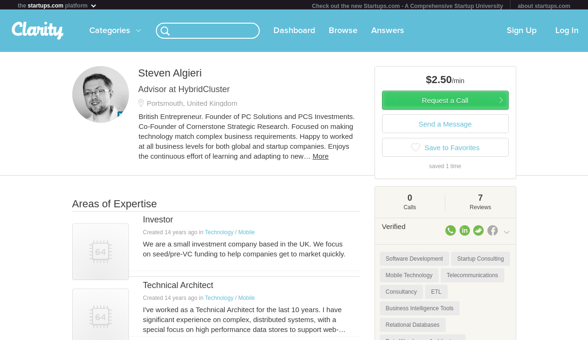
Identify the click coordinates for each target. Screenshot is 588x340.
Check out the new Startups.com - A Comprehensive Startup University (407, 6)
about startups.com (544, 6)
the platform (57, 5)
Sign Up (522, 32)
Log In (567, 32)
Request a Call (445, 102)
